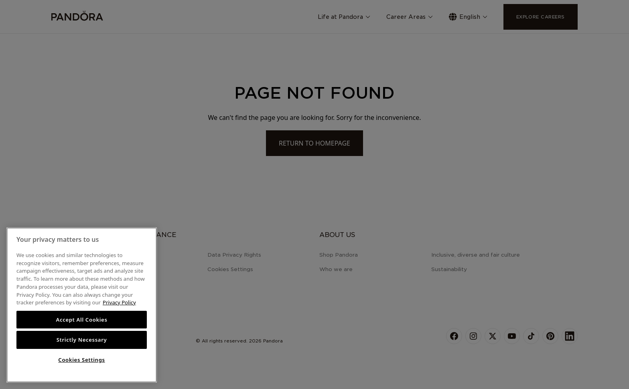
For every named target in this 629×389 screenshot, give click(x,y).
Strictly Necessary (82, 339)
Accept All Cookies (81, 319)
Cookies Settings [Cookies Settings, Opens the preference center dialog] (81, 359)
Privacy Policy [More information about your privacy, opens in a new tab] (119, 302)
